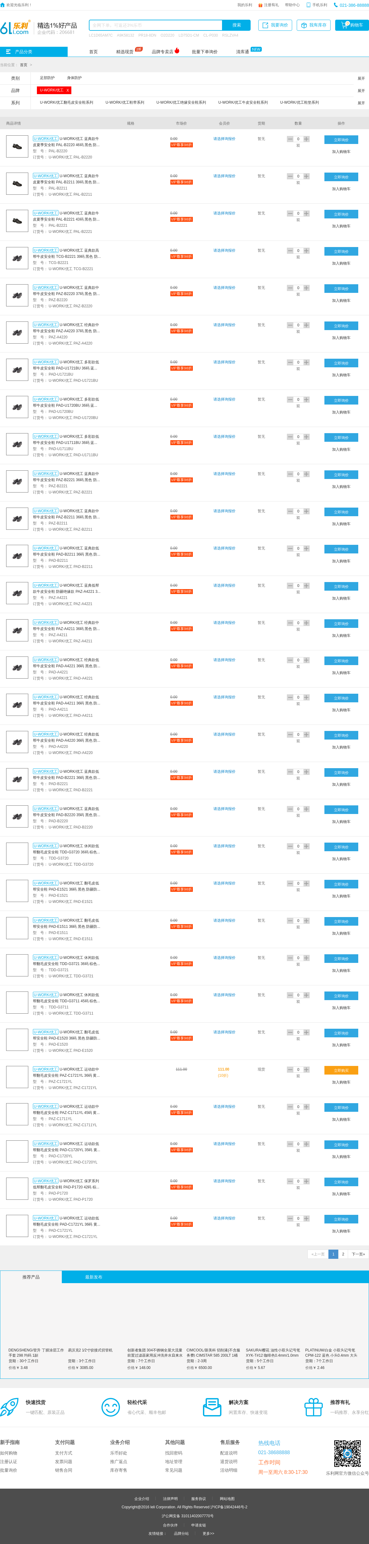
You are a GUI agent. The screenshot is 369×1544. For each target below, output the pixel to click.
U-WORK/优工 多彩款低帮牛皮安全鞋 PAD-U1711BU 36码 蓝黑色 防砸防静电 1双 (66, 442)
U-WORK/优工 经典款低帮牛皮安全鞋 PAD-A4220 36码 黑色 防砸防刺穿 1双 (66, 740)
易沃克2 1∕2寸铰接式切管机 (90, 1350)
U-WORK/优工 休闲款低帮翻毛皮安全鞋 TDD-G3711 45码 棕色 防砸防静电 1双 (66, 1001)
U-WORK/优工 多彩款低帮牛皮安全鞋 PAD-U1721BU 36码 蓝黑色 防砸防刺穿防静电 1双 (66, 368)
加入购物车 (341, 151)
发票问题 (63, 1461)
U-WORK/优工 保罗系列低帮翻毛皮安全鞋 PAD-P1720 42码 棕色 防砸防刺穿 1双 (66, 1187)
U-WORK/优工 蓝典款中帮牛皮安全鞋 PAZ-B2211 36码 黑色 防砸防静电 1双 (67, 517)
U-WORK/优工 (46, 138)
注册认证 (8, 1461)
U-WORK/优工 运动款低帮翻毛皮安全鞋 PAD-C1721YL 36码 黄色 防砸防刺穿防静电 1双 (67, 1224)
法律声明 (170, 1498)
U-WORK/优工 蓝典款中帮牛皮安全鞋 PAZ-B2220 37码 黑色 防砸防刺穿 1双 (67, 293)
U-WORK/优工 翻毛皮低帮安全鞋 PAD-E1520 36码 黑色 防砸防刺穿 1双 (66, 1038)
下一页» (358, 1254)
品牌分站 (181, 1533)
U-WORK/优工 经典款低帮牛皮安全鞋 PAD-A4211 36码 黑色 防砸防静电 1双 (66, 703)
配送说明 (228, 1453)
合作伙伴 (170, 1525)
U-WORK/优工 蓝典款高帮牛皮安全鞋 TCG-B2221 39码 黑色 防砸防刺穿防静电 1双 (66, 256)
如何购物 (8, 1453)
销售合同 (63, 1470)
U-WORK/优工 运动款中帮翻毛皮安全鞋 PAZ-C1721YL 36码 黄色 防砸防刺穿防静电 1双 (66, 1075)
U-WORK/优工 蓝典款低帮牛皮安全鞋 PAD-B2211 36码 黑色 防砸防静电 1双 (66, 554)
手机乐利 (319, 4)
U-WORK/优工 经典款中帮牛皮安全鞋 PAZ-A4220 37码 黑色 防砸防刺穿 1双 (67, 331)
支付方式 (63, 1453)
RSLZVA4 (230, 35)
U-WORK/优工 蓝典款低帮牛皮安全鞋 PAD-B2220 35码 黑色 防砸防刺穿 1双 (66, 815)
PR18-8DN (147, 35)
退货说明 (228, 1461)
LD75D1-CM (189, 35)
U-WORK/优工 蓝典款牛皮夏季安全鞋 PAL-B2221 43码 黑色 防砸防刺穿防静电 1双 (66, 219)
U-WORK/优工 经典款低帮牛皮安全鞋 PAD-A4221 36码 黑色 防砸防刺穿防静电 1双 (66, 666)
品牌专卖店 (162, 52)
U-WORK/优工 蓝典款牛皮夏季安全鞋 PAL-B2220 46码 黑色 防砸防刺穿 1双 (66, 145)
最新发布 (93, 1277)
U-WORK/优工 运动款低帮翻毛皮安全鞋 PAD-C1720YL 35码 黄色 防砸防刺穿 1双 (67, 1150)
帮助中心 (292, 4)
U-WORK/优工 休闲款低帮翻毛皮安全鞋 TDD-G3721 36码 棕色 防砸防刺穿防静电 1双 (66, 963)
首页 (93, 52)
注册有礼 (271, 4)
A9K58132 (125, 35)
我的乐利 (244, 4)
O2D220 (167, 35)
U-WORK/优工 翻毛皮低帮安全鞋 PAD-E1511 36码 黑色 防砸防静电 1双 (66, 926)
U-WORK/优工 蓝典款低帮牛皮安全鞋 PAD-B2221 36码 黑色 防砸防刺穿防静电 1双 (66, 777)
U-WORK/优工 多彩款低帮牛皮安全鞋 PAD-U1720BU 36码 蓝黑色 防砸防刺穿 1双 (66, 405)
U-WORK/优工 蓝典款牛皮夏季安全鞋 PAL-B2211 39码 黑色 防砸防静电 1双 (66, 182)
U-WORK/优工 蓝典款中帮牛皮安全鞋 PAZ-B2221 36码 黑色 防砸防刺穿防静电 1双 (67, 480)
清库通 (242, 52)
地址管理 (173, 1461)
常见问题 (173, 1470)
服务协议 (198, 1498)
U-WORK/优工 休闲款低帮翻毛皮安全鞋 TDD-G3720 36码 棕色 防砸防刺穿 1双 (66, 852)
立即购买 (341, 1070)
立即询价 (341, 140)
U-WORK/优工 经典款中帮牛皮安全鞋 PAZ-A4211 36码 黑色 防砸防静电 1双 (67, 628)
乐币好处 (118, 1453)
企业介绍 (141, 1498)
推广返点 (118, 1461)
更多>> (208, 1533)
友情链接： (158, 1533)
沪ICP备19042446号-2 (228, 1507)
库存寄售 (118, 1470)
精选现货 (124, 52)
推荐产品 (31, 1277)
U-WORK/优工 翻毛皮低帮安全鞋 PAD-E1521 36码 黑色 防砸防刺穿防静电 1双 (66, 889)
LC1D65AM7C (101, 35)
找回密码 (173, 1453)
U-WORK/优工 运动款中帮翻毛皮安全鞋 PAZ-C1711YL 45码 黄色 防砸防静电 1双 (66, 1112)
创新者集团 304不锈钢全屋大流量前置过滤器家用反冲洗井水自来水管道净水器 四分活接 (155, 1355)
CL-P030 (210, 35)
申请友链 (198, 1525)
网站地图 (227, 1498)
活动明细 (228, 1470)
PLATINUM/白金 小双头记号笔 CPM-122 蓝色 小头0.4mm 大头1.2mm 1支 (331, 1355)
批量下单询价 (205, 52)
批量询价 (8, 1470)
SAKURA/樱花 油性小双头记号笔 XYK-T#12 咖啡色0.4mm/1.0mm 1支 (273, 1355)
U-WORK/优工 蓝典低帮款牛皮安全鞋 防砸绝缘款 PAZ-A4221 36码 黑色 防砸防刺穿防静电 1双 (66, 591)
